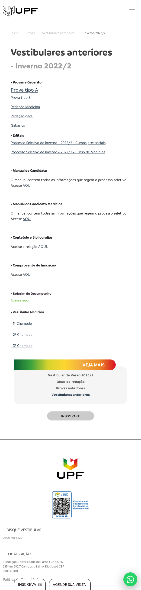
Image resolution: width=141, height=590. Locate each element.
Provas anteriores (70, 388)
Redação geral (22, 116)
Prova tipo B (21, 97)
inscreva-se (30, 584)
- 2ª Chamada (21, 334)
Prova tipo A (24, 90)
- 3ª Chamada (21, 345)
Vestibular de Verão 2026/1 (70, 375)
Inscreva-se (70, 416)
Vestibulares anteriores (58, 33)
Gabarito (18, 125)
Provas (30, 33)
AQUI (27, 185)
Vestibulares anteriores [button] (70, 395)
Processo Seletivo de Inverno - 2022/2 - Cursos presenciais (58, 142)
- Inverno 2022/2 (93, 33)
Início (14, 33)
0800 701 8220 (12, 537)
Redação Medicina (25, 106)
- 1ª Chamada (21, 323)
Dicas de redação (71, 382)
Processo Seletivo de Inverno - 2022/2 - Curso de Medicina (58, 152)
